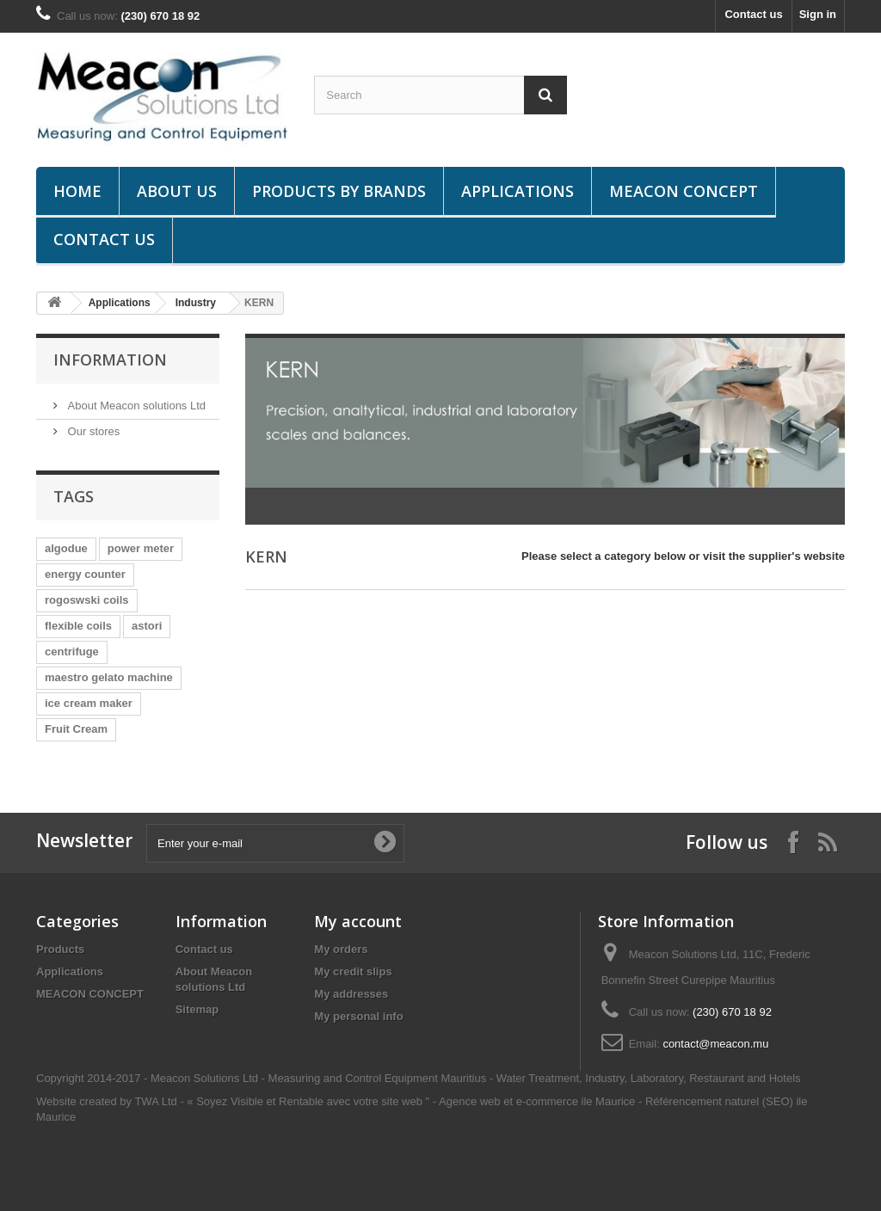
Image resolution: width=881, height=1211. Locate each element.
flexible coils (78, 625)
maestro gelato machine (109, 677)
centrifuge (72, 651)
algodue (66, 548)
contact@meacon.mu (715, 1043)
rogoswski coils (87, 599)
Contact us (753, 14)
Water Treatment (537, 1078)
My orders (340, 949)
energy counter (85, 574)
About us (177, 191)
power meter (141, 548)
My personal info (358, 1016)
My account (358, 921)
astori (147, 625)
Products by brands (339, 191)
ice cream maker (88, 703)
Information (110, 359)
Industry (196, 303)
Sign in (817, 14)
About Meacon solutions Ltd (135, 405)
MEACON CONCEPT (683, 191)
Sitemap (197, 1009)
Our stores (92, 431)
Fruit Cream (76, 728)
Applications (517, 191)
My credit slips (352, 971)
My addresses (351, 993)
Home (77, 191)
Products (60, 949)
